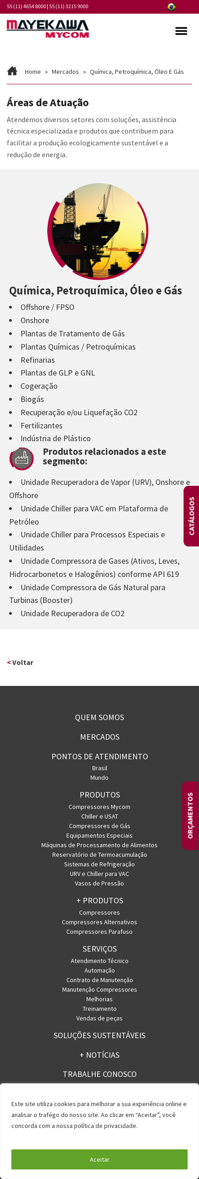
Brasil (99, 768)
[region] (99, 1131)
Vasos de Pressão (99, 883)
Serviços (100, 948)
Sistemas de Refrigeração (99, 864)
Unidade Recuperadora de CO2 (72, 613)
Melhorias (99, 999)
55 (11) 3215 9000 (68, 6)
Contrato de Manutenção (99, 980)
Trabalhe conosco (100, 1074)
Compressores (99, 912)
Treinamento (100, 1008)
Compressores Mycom (99, 807)
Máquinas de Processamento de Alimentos (99, 845)
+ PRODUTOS (99, 900)
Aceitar (99, 1159)
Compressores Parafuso (99, 931)
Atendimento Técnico (100, 961)
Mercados (99, 736)
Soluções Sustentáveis (99, 1035)
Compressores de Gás (99, 826)
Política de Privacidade (44, 1137)
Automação (100, 970)
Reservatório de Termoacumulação (99, 854)
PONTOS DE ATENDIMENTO (99, 756)
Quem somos (99, 717)
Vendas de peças (99, 1018)
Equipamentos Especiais (99, 835)
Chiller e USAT (99, 816)
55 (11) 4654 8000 (26, 6)
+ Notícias (99, 1055)
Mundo (99, 777)
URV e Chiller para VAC (99, 874)
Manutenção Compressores (99, 989)
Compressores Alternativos (99, 922)
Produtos (100, 794)
